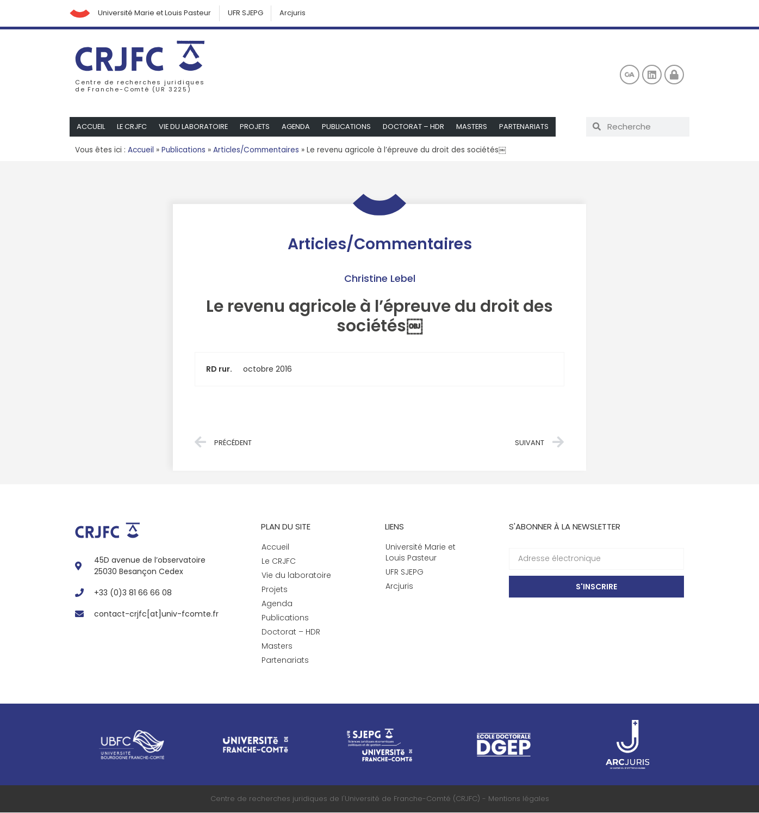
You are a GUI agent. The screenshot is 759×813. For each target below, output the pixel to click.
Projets (257, 127)
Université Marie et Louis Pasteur (156, 13)
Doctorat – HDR (416, 127)
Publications (349, 127)
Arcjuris (295, 13)
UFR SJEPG (247, 13)
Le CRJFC (132, 127)
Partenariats (528, 127)
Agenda (298, 127)
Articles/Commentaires (256, 150)
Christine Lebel (379, 279)
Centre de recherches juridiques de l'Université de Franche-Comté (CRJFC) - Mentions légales (379, 799)
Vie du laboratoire (195, 127)
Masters (475, 127)
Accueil (91, 127)
